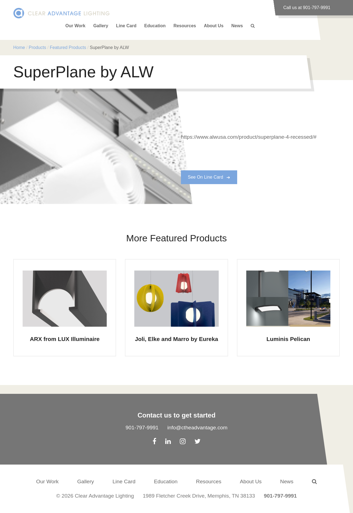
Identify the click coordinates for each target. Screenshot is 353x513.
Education (154, 25)
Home (19, 47)
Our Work (75, 25)
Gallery (100, 25)
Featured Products (68, 47)
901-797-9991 (142, 427)
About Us (213, 25)
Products (37, 47)
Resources (184, 25)
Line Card (126, 25)
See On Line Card (205, 177)
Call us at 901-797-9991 (306, 7)
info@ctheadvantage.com (197, 427)
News (237, 25)
